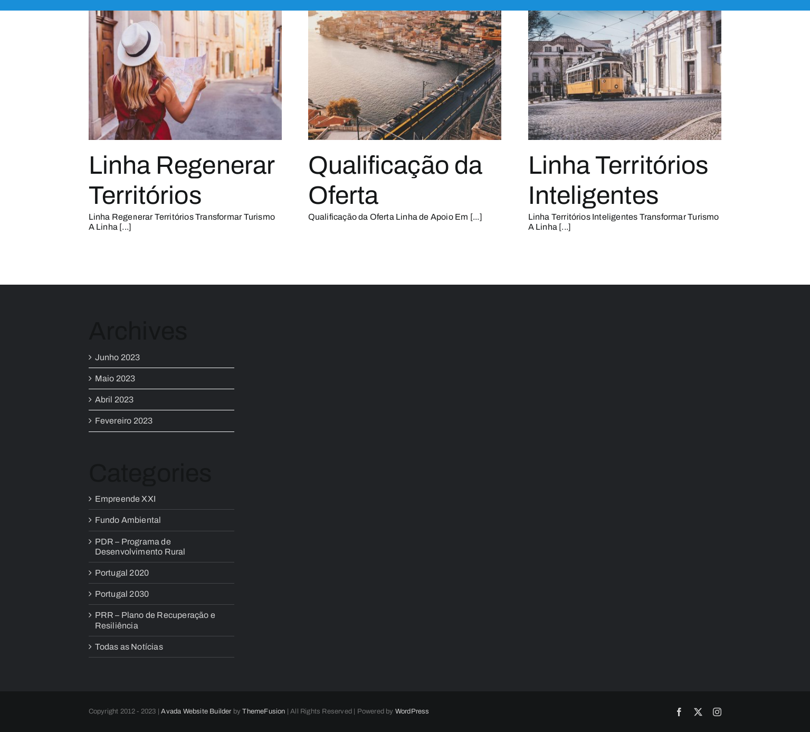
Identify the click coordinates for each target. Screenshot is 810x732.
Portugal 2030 (122, 593)
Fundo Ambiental (128, 519)
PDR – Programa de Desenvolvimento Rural (140, 546)
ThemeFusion (263, 711)
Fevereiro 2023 (124, 420)
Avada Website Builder (196, 711)
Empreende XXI (125, 498)
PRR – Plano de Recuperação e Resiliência (155, 620)
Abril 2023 (114, 399)
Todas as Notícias (129, 646)
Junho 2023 (117, 357)
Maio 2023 (115, 378)
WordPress (412, 711)
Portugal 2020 (122, 572)
